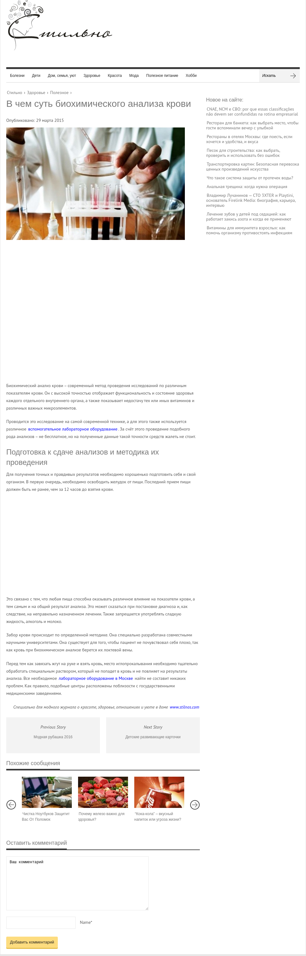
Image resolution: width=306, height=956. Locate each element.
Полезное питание (162, 75)
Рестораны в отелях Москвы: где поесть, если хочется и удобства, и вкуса (249, 139)
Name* (86, 922)
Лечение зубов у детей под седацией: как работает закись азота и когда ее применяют (248, 216)
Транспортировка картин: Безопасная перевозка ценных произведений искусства (252, 166)
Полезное (59, 92)
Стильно (14, 92)
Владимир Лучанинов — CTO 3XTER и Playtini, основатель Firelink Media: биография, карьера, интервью (251, 200)
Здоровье (92, 75)
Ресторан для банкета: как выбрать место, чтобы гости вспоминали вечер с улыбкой (252, 125)
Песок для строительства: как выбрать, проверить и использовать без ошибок (243, 152)
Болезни (17, 75)
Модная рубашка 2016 (53, 737)
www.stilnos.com (184, 707)
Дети (36, 75)
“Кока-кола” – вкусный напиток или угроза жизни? (157, 817)
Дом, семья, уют (62, 75)
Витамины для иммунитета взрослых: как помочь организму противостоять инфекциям (249, 230)
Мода (134, 75)
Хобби (191, 75)
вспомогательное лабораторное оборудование (72, 429)
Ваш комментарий (77, 883)
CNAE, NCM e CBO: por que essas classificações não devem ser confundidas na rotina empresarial (252, 111)
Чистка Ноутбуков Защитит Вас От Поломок (46, 817)
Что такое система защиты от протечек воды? (250, 178)
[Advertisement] (96, 310)
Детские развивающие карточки (153, 737)
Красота (115, 75)
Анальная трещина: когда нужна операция (247, 186)
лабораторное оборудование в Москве (96, 678)
